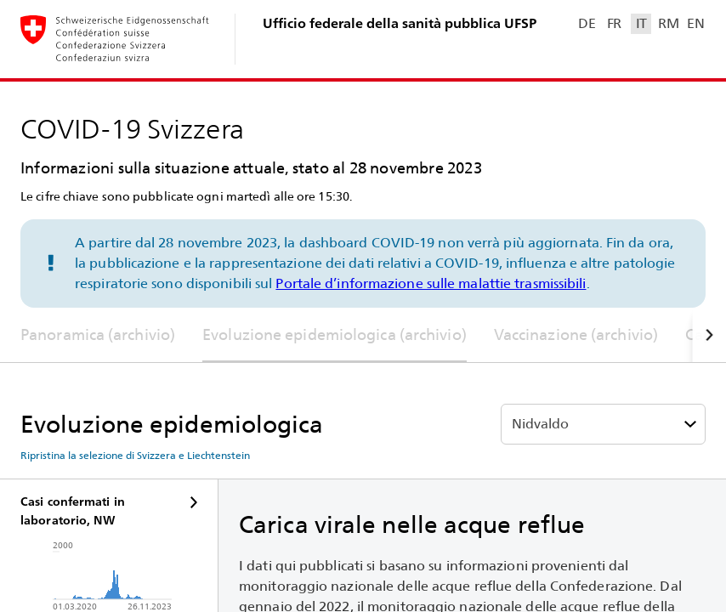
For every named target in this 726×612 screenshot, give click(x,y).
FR (614, 23)
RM (668, 23)
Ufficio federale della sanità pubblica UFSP (399, 23)
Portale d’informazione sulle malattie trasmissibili (430, 283)
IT (641, 23)
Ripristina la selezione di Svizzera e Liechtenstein (135, 455)
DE (586, 23)
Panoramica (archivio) (97, 334)
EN (695, 23)
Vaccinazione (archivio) (576, 334)
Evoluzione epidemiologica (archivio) (334, 334)
